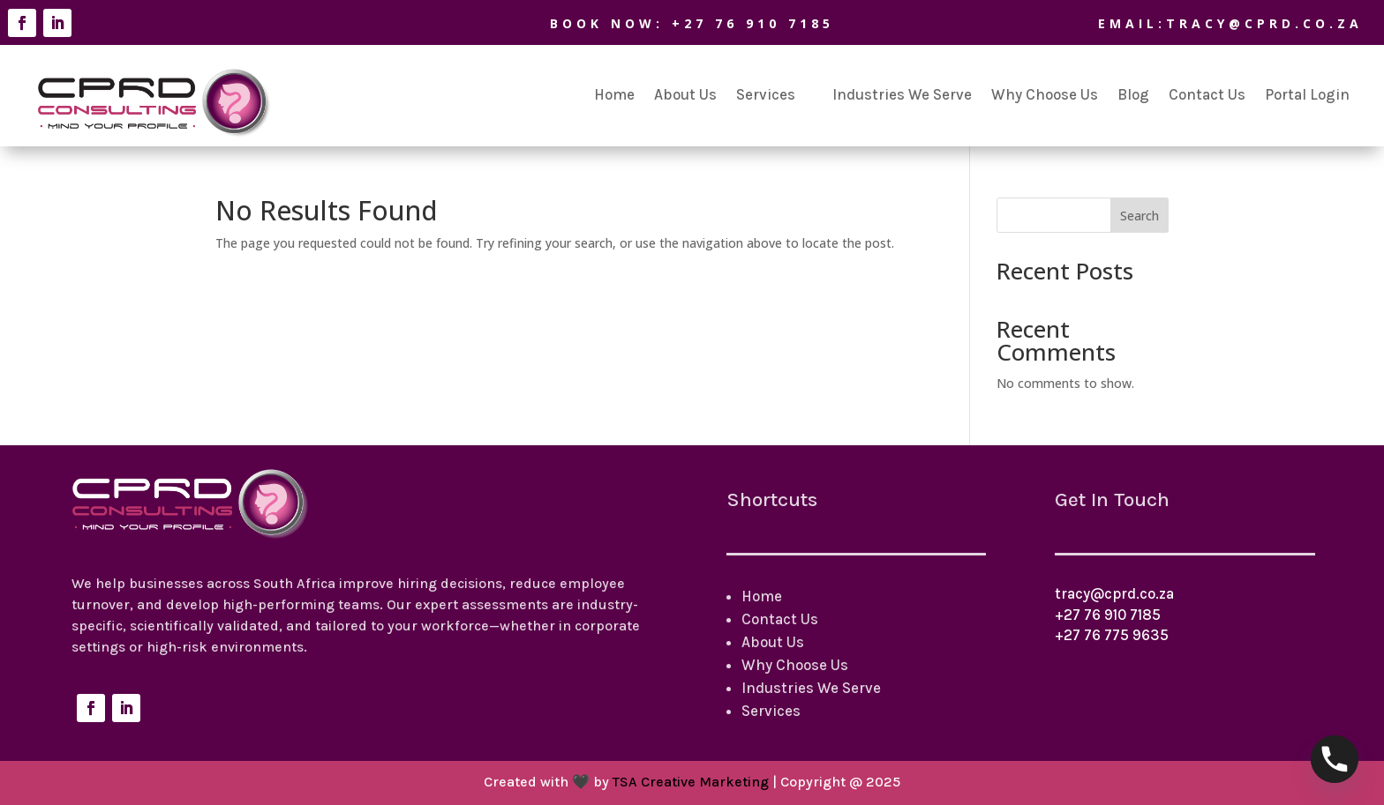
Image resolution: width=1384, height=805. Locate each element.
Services (765, 94)
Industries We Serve (902, 94)
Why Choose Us (1044, 94)
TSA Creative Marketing (691, 781)
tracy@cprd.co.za (1114, 593)
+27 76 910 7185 (1108, 614)
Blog (1133, 94)
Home (614, 94)
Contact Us (1207, 94)
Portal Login (1307, 94)
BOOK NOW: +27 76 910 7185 (663, 23)
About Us (685, 94)
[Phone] (1334, 759)
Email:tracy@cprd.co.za (1201, 23)
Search (1139, 215)
